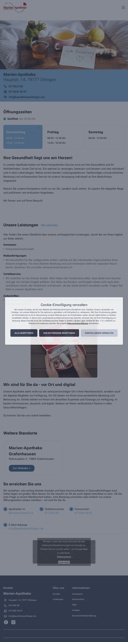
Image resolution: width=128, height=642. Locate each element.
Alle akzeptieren (24, 333)
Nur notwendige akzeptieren (59, 333)
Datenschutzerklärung (77, 323)
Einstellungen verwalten (99, 333)
